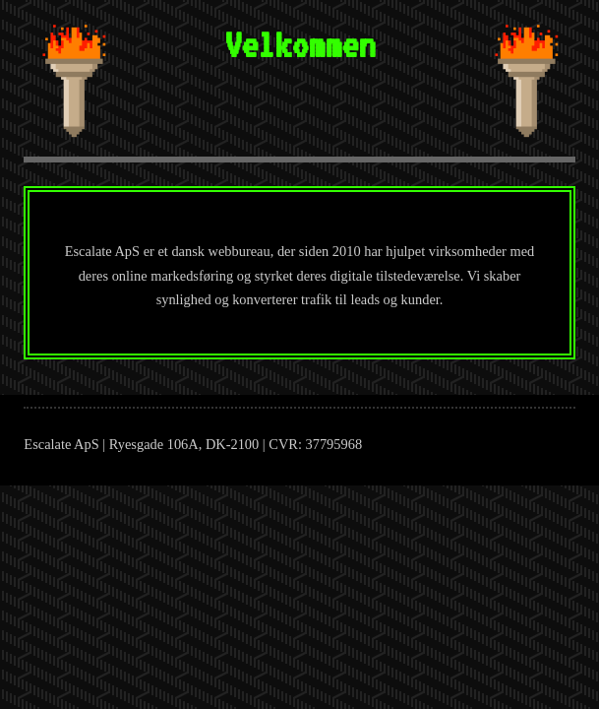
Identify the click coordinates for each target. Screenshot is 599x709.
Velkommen (299, 44)
